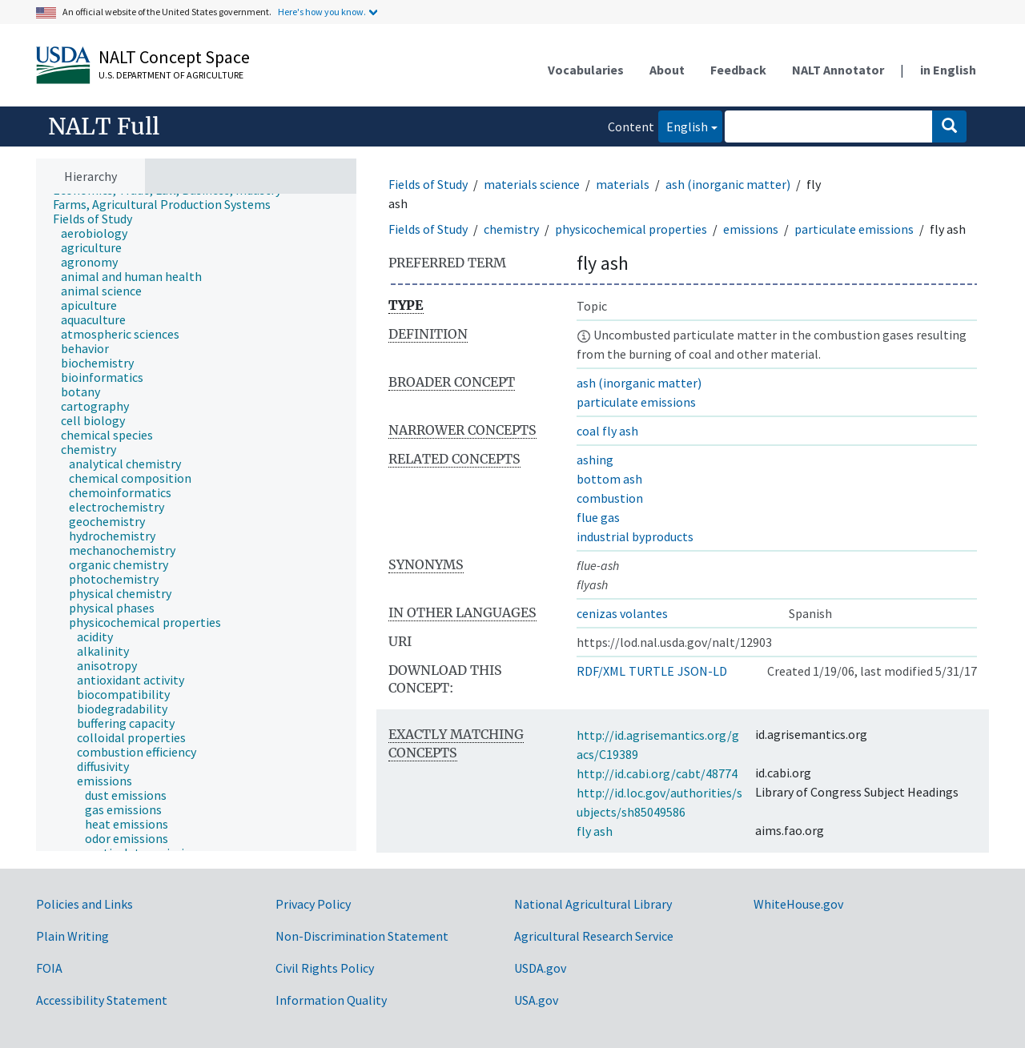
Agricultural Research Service (593, 936)
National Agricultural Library (593, 904)
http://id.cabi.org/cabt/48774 (657, 773)
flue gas (598, 517)
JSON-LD (702, 671)
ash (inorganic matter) (727, 184)
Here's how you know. (322, 12)
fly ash (595, 831)
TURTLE (651, 671)
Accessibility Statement (101, 1000)
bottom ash (609, 479)
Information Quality (331, 1000)
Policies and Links (84, 904)
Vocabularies (586, 70)
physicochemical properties (631, 229)
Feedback (738, 70)
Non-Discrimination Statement (361, 936)
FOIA (49, 968)
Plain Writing (72, 936)
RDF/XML (601, 671)
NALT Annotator (838, 70)
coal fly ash (607, 431)
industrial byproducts (635, 536)
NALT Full (103, 126)
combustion (610, 498)
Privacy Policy (313, 904)
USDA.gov (540, 968)
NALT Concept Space (174, 57)
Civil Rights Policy (324, 968)
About (667, 70)
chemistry (511, 229)
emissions (750, 229)
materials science (532, 184)
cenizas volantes (622, 613)
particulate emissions (854, 229)
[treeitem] (168, 204)
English (683, 125)
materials (622, 184)
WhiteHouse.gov (798, 904)
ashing (595, 460)
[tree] (196, 523)
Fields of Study (428, 184)
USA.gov (536, 1000)
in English (948, 70)
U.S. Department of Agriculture (170, 75)
